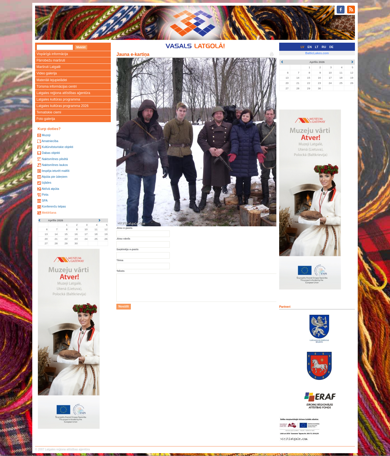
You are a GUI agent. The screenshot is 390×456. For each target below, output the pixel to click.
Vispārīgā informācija (52, 54)
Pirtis (45, 194)
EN (310, 47)
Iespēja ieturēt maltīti (55, 170)
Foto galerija (45, 119)
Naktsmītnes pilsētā (55, 159)
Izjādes (46, 182)
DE (331, 47)
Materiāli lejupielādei (51, 80)
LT (316, 47)
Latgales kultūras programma (58, 99)
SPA (45, 200)
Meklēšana (49, 212)
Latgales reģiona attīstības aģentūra (63, 93)
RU (324, 47)
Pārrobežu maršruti (50, 60)
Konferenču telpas (54, 206)
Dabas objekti (51, 152)
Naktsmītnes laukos (55, 165)
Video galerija (46, 73)
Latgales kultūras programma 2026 (62, 106)
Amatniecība (50, 141)
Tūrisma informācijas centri (56, 86)
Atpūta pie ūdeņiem (54, 176)
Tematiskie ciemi (48, 112)
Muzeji (46, 135)
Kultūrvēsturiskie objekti (57, 147)
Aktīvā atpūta (50, 188)
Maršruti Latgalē (48, 67)
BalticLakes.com (317, 53)
